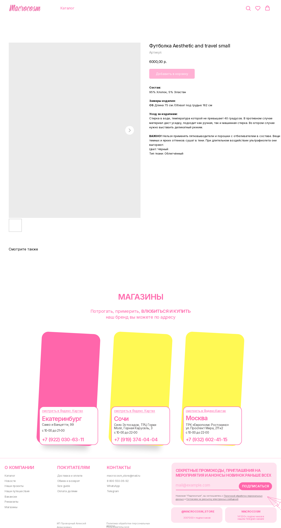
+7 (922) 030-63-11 (58, 439)
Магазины (11, 505)
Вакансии (10, 495)
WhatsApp (109, 485)
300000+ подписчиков (191, 515)
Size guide (61, 485)
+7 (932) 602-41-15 (202, 439)
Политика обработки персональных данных (127, 521)
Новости (10, 480)
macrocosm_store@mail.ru (119, 475)
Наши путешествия (16, 490)
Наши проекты (14, 485)
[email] (197, 484)
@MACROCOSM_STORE (191, 510)
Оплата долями (65, 490)
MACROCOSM (243, 510)
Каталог (9, 475)
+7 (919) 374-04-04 (131, 439)
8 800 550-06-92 (114, 480)
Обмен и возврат (66, 480)
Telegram (109, 490)
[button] (248, 8)
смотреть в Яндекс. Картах (58, 411)
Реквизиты (11, 500)
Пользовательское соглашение (119, 524)
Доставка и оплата (67, 475)
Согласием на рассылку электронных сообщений (206, 498)
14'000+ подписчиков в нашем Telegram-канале (243, 515)
